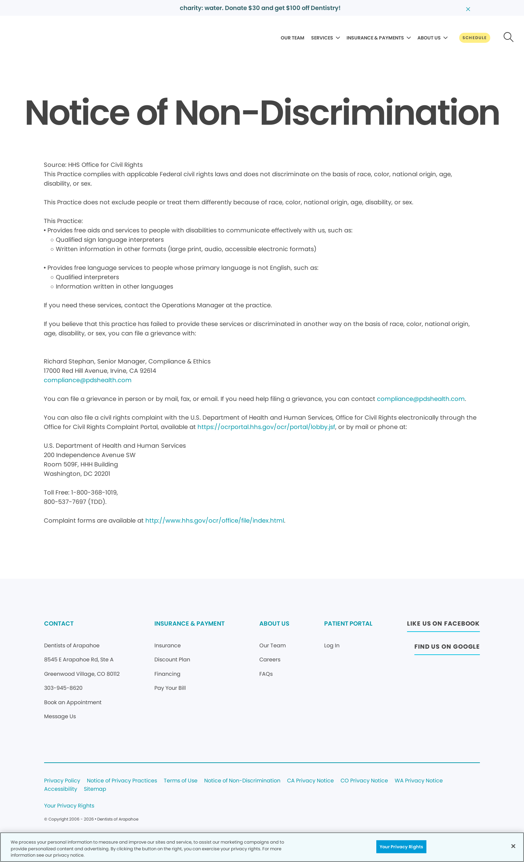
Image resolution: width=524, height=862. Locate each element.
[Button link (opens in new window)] (443, 625)
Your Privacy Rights (69, 806)
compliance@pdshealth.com (88, 380)
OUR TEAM (292, 37)
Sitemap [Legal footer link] (95, 789)
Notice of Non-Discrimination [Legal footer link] (242, 780)
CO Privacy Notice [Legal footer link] (364, 780)
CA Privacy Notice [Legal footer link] (310, 780)
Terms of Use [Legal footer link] (181, 780)
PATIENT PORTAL (348, 623)
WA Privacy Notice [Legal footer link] (419, 780)
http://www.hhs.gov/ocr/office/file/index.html (214, 520)
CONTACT (59, 623)
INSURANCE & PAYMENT (189, 623)
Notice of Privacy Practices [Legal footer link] (122, 780)
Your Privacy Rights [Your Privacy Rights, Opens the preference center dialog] (401, 846)
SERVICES (322, 37)
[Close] (513, 846)
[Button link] (474, 38)
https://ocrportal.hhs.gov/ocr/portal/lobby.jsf (266, 427)
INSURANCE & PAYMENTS (375, 37)
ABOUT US (429, 37)
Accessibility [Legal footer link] (60, 789)
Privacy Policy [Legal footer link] (62, 780)
